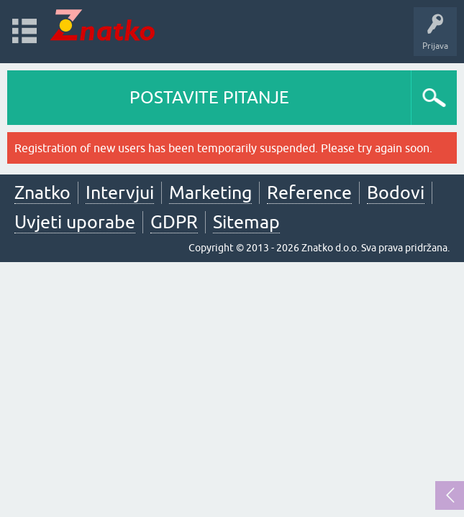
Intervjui (120, 192)
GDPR (174, 222)
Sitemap (246, 222)
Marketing (210, 192)
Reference (309, 192)
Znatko (42, 192)
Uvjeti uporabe (74, 222)
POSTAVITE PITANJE (209, 97)
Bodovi (395, 192)
